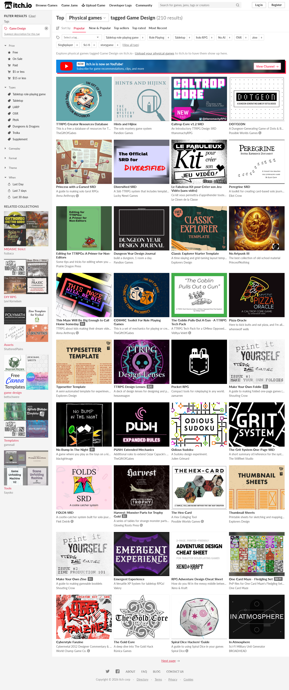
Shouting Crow (238, 395)
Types (10, 87)
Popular (79, 28)
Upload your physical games (154, 53)
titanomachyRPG (181, 133)
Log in (259, 5)
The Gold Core (124, 642)
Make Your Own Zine (71, 579)
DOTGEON (237, 124)
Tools (7, 488)
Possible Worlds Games (243, 133)
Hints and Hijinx (125, 124)
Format (10, 158)
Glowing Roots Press (126, 525)
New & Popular (100, 28)
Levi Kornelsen (12, 301)
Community (144, 5)
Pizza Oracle (238, 320)
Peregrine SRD (239, 187)
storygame (107, 45)
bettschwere (11, 397)
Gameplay (12, 148)
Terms (158, 679)
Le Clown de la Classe (184, 199)
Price (9, 45)
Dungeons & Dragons (23, 126)
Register (277, 5)
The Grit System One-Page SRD (252, 449)
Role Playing (156, 37)
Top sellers (121, 28)
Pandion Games (123, 133)
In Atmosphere (239, 642)
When (10, 177)
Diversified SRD (125, 187)
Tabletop (15, 100)
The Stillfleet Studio (241, 458)
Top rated (139, 28)
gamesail (9, 444)
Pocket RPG (180, 387)
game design (13, 392)
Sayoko (8, 492)
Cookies (188, 679)
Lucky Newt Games (126, 195)
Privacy (172, 679)
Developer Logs (120, 5)
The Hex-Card (181, 512)
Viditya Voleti (179, 333)
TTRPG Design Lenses (130, 387)
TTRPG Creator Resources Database (82, 124)
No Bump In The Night (72, 449)
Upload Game (93, 5)
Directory (142, 679)
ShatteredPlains (13, 349)
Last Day (15, 184)
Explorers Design (181, 262)
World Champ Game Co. (71, 651)
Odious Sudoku (182, 449)
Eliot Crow (235, 195)
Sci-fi (86, 45)
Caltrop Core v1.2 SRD (187, 124)
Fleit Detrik (63, 521)
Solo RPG (202, 37)
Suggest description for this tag (22, 34)
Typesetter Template (71, 387)
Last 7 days (17, 190)
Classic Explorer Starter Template (195, 253)
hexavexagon (122, 395)
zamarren (177, 395)
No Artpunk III (239, 253)
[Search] (237, 5)
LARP (13, 107)
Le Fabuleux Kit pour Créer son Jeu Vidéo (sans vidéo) (196, 188)
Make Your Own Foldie (245, 387)
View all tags (130, 45)
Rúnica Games (122, 651)
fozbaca (9, 253)
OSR (13, 113)
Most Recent (158, 28)
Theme (10, 167)
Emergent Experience (129, 579)
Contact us (175, 671)
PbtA (13, 120)
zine (254, 37)
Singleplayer (65, 45)
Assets (8, 345)
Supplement (17, 139)
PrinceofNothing (239, 262)
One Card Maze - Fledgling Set (251, 579)
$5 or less (16, 71)
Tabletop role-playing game (27, 94)
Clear (32, 15)
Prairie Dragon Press (68, 266)
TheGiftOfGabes (66, 133)
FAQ (144, 671)
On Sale (15, 58)
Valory (117, 588)
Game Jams (69, 5)
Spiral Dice (178, 651)
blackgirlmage (64, 458)
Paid (13, 65)
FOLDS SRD (64, 512)
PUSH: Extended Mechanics (134, 449)
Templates (11, 440)
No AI (221, 37)
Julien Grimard (180, 458)
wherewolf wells (239, 329)
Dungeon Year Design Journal (135, 253)
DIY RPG (10, 297)
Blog (156, 671)
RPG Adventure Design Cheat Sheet (197, 579)
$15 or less (17, 78)
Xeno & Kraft (179, 588)
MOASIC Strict (14, 249)
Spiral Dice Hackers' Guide (190, 642)
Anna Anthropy (65, 195)
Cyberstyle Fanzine (69, 642)
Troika (14, 132)
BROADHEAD (238, 651)
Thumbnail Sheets (242, 512)
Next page (168, 660)
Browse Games (46, 5)
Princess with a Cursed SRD (76, 187)
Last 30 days (18, 197)
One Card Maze (238, 588)
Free (13, 52)
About (130, 671)
